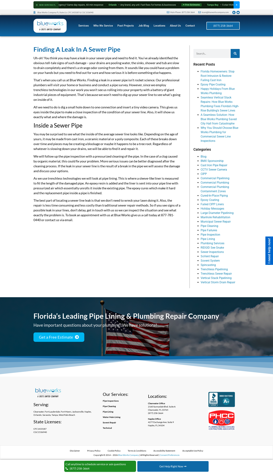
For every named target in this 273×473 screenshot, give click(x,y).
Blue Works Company (128, 455)
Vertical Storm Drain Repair (218, 282)
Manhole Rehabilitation (215, 217)
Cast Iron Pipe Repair (214, 165)
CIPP (204, 174)
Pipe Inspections (111, 400)
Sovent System (210, 260)
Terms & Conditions (137, 450)
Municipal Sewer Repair (216, 221)
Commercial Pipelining (215, 178)
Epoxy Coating (210, 200)
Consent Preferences (169, 455)
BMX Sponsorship (212, 161)
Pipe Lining (208, 239)
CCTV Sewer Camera (214, 169)
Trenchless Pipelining (214, 269)
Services (83, 25)
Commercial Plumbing (215, 182)
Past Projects (125, 25)
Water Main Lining (111, 417)
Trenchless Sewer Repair (216, 273)
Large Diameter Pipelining (217, 213)
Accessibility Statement (164, 450)
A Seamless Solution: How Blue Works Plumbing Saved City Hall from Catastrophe (219, 119)
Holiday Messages (212, 208)
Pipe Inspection (210, 234)
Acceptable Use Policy (192, 450)
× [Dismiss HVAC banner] (237, 5)
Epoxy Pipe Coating (213, 84)
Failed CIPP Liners (212, 204)
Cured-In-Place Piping (214, 195)
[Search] (235, 53)
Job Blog (143, 25)
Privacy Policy (93, 450)
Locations (159, 25)
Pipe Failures (209, 230)
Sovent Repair (109, 422)
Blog (203, 156)
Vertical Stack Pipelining (216, 278)
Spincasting (208, 265)
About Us (175, 25)
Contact (190, 25)
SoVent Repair (210, 256)
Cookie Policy (114, 450)
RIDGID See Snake (212, 247)
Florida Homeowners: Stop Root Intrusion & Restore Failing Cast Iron (217, 76)
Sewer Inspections (212, 252)
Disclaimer (75, 450)
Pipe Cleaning (209, 226)
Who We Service (103, 25)
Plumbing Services (212, 243)
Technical (107, 428)
